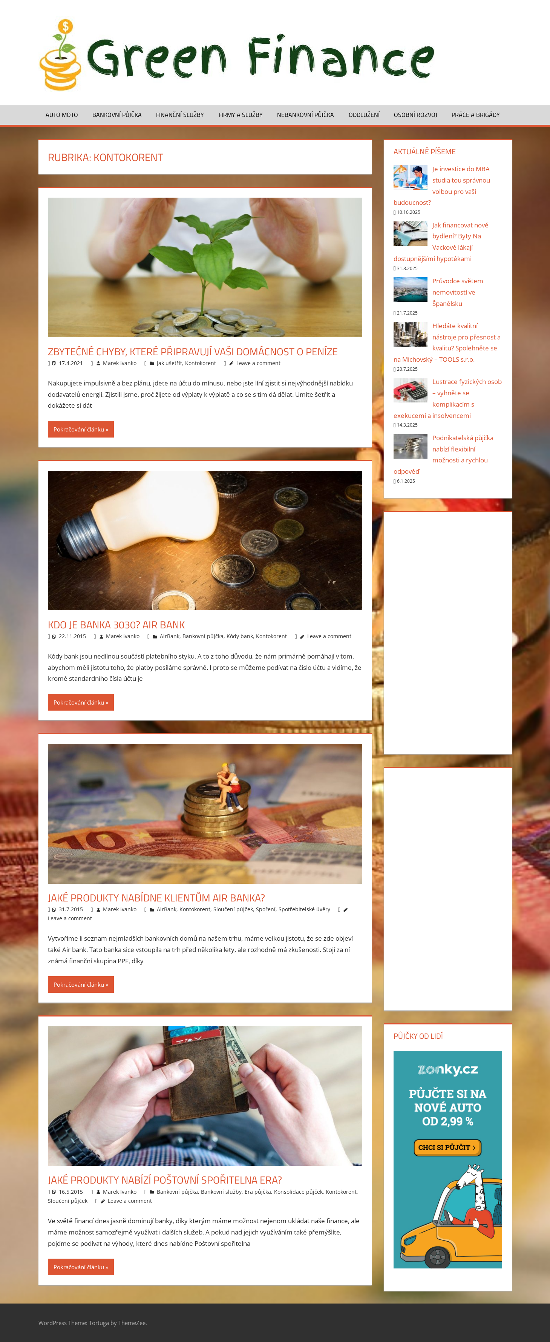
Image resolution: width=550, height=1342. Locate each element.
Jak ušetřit (169, 363)
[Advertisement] (448, 631)
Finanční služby (180, 114)
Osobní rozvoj (415, 114)
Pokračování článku (79, 429)
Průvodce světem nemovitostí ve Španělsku (457, 292)
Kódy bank (240, 636)
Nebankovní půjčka (305, 114)
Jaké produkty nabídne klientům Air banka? (160, 897)
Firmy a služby (241, 114)
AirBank (169, 636)
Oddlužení (364, 114)
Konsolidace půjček (298, 1191)
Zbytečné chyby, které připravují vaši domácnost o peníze (196, 351)
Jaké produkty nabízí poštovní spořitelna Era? (168, 1180)
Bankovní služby (221, 1191)
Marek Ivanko (119, 363)
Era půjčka (258, 1191)
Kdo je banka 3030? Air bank (119, 624)
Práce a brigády (476, 114)
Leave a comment (258, 363)
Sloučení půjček (233, 909)
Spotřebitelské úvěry (304, 909)
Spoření (266, 909)
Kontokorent (200, 363)
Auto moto (62, 114)
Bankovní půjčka (117, 114)
